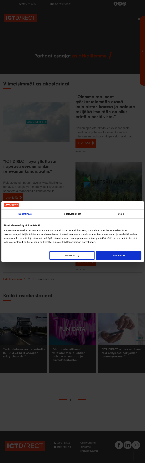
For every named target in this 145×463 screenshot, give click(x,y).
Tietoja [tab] (120, 213)
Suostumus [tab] (25, 213)
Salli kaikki (118, 255)
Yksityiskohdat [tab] (72, 213)
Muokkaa (72, 255)
